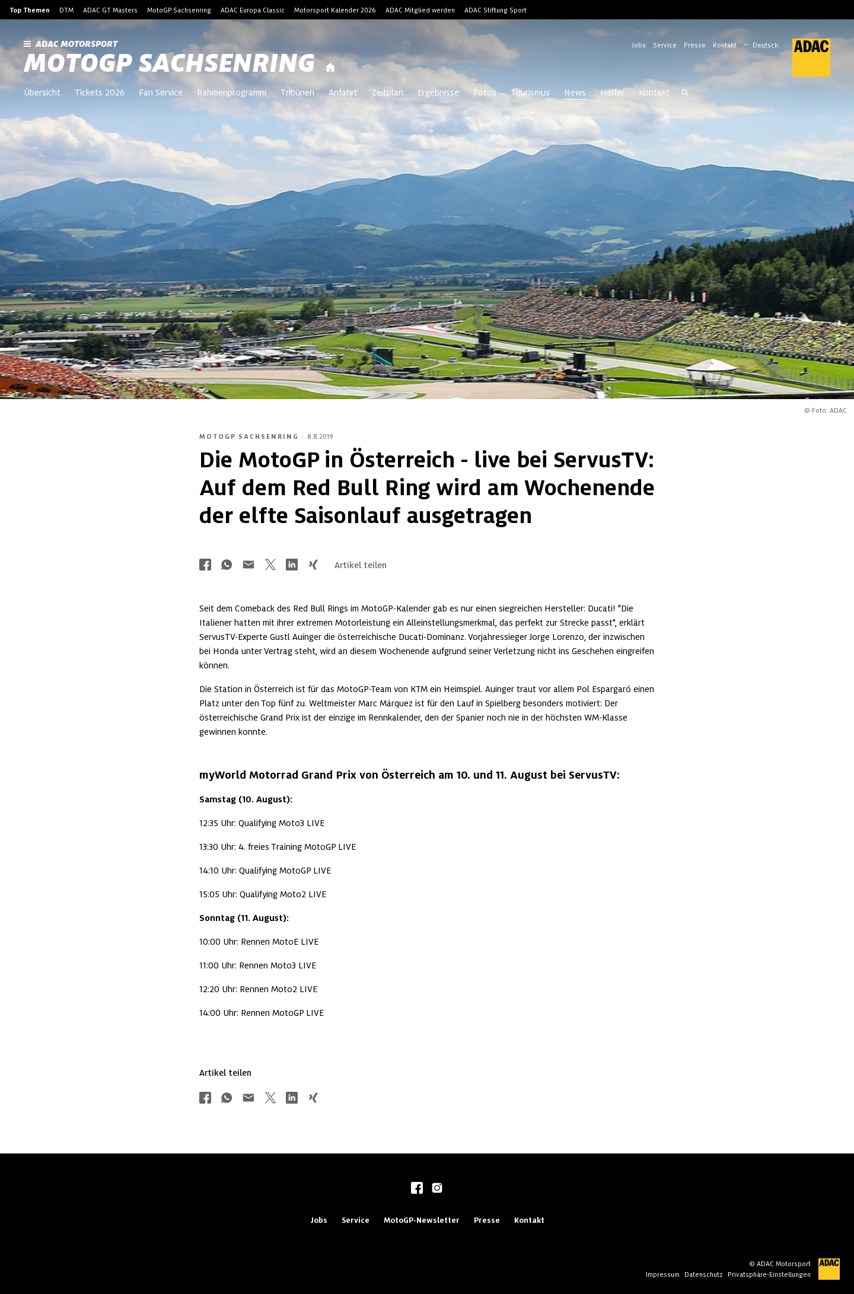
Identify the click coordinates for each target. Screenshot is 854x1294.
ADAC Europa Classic (253, 10)
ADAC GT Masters (110, 10)
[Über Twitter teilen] (270, 565)
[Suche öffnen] (685, 93)
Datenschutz (703, 1274)
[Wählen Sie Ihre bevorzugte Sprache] (767, 44)
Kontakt (725, 45)
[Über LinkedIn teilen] (292, 565)
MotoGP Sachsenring (179, 10)
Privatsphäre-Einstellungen (769, 1274)
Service (665, 45)
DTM (66, 10)
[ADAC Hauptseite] (804, 58)
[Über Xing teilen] (313, 565)
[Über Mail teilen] (248, 565)
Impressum (663, 1274)
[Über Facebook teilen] (205, 565)
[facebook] (417, 1189)
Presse (695, 45)
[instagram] (437, 1189)
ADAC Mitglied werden (420, 10)
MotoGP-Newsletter (422, 1220)
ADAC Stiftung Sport (495, 10)
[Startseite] (330, 68)
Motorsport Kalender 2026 (335, 10)
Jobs (639, 45)
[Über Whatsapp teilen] (226, 565)
